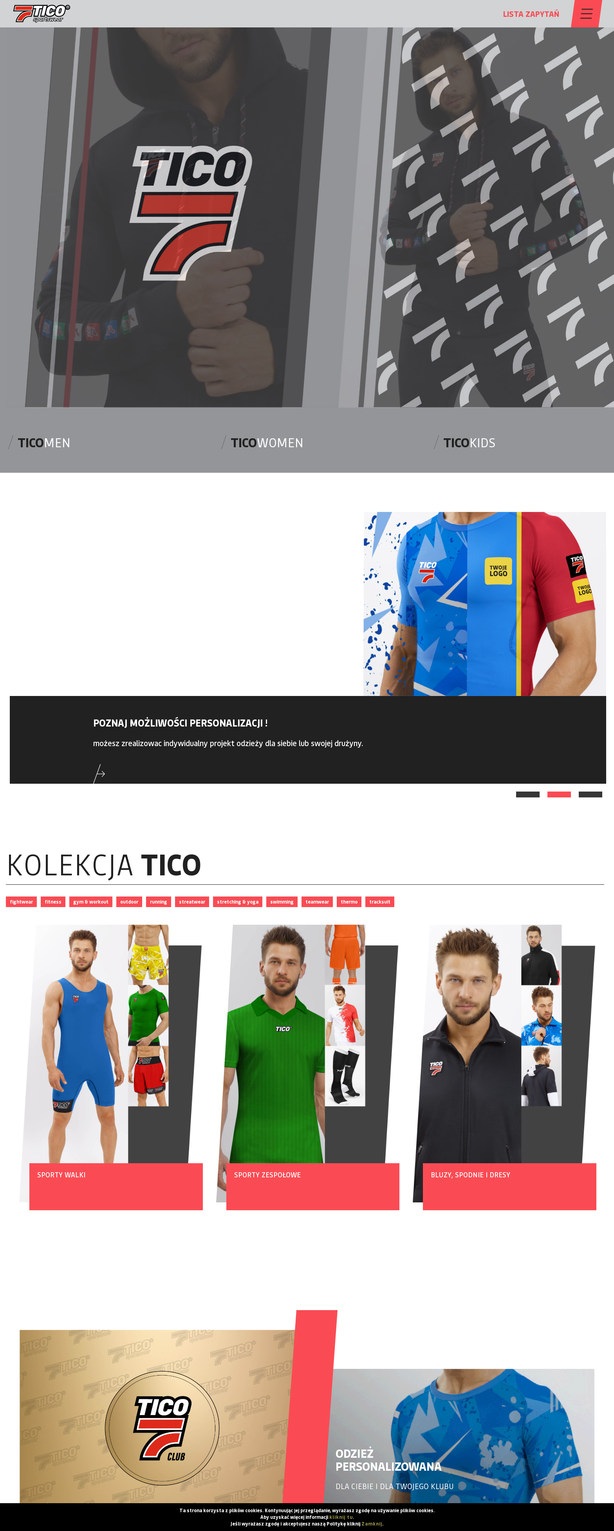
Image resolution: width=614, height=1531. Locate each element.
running (158, 901)
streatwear (192, 901)
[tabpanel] (308, 636)
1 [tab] (528, 794)
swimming (282, 901)
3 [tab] (590, 794)
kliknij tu (341, 1517)
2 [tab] (559, 794)
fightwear (21, 901)
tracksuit (379, 901)
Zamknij (371, 1523)
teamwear (317, 901)
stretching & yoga (237, 901)
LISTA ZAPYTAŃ (531, 14)
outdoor (129, 901)
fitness (53, 901)
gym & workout (90, 901)
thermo (349, 901)
